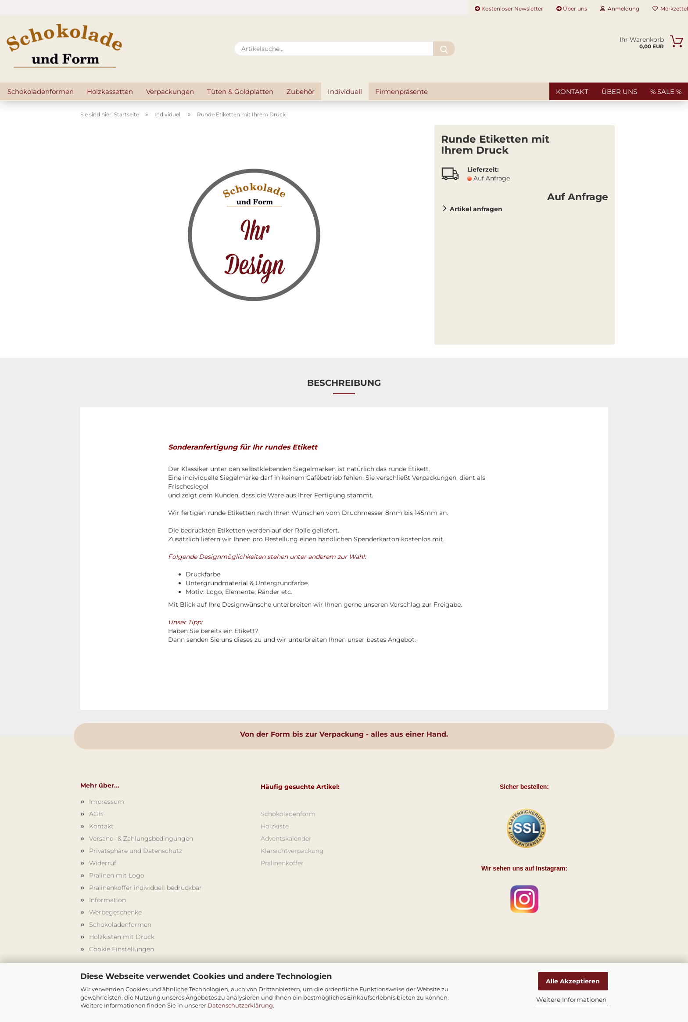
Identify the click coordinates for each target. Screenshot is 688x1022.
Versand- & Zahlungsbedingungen (141, 838)
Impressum (106, 802)
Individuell (345, 91)
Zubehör (301, 91)
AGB (96, 814)
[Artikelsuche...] (444, 48)
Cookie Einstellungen (121, 949)
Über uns (571, 8)
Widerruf (102, 863)
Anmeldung (619, 8)
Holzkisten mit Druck (121, 937)
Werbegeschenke (115, 912)
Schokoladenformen (40, 91)
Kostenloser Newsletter (509, 8)
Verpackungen (170, 91)
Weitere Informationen (571, 1000)
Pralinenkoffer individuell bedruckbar (145, 888)
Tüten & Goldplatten (240, 91)
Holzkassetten (110, 91)
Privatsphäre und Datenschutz (135, 851)
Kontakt (572, 91)
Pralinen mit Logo (116, 875)
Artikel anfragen (476, 209)
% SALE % (665, 91)
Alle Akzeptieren (573, 981)
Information (107, 900)
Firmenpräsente (401, 91)
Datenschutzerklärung (240, 1005)
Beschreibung (344, 383)
